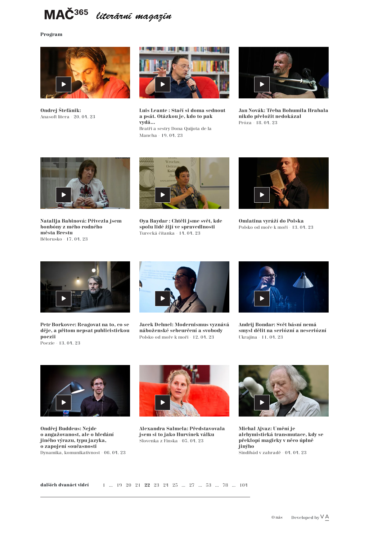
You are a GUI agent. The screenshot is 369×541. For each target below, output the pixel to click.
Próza (246, 122)
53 (208, 485)
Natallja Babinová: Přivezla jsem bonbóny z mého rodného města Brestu (81, 227)
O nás (277, 518)
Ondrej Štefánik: (60, 110)
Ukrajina (249, 337)
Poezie (48, 343)
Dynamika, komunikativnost (70, 452)
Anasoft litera (55, 117)
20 (128, 485)
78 (225, 485)
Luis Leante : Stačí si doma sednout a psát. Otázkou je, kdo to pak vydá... (182, 116)
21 (138, 485)
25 (175, 485)
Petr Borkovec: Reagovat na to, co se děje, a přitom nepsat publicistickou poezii (84, 330)
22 (147, 485)
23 (156, 485)
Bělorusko (51, 239)
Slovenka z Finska (159, 441)
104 (243, 485)
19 (119, 485)
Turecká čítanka (157, 233)
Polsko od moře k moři (264, 227)
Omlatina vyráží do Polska (271, 221)
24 (166, 485)
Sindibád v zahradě (260, 452)
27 (192, 485)
